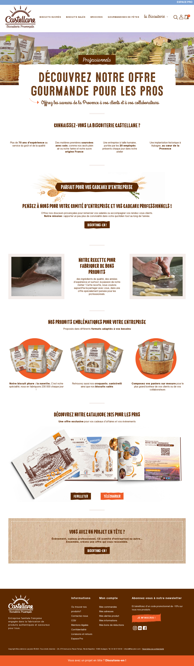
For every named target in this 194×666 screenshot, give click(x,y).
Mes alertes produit (109, 616)
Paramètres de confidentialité (153, 649)
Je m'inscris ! (146, 618)
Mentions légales (79, 625)
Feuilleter (81, 496)
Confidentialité (78, 630)
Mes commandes (108, 607)
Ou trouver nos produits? (79, 609)
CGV (73, 621)
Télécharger (112, 496)
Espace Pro (184, 2)
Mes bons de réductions (111, 625)
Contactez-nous (79, 616)
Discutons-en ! (97, 225)
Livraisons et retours (81, 634)
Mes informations (108, 621)
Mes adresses (106, 612)
